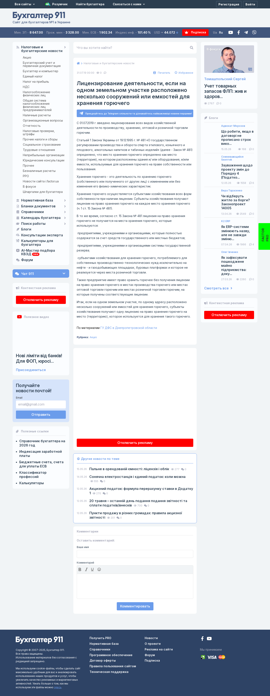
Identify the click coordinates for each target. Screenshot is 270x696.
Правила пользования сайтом (113, 666)
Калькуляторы (31, 483)
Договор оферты (103, 660)
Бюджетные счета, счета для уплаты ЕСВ (41, 464)
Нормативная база (37, 200)
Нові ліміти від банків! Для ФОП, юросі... (39, 358)
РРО (26, 176)
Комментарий (85, 562)
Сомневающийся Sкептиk (232, 158)
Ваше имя (83, 547)
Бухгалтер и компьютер (40, 71)
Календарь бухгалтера (41, 218)
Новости (151, 638)
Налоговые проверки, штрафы (39, 132)
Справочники (32, 212)
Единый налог (33, 76)
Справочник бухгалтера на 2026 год (42, 443)
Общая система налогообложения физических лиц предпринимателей (37, 105)
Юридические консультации (43, 160)
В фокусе (29, 186)
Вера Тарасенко (231, 190)
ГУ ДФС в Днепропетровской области (117, 328)
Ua (215, 32)
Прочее (28, 165)
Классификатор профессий (33, 474)
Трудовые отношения (39, 150)
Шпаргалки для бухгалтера (43, 192)
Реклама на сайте (159, 649)
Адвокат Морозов (233, 125)
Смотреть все (218, 288)
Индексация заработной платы (40, 453)
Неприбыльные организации (43, 155)
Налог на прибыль (36, 81)
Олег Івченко (229, 252)
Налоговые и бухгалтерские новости (41, 49)
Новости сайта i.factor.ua (41, 181)
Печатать (161, 72)
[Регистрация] (228, 4)
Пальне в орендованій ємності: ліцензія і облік (129, 469)
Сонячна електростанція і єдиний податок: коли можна (137, 477)
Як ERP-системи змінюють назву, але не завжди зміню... (235, 233)
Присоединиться (31, 370)
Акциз (27, 57)
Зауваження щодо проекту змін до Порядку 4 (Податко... (237, 171)
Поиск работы (33, 224)
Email (19, 397)
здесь (57, 687)
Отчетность (32, 125)
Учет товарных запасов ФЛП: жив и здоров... (225, 91)
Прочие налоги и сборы (40, 139)
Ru (221, 32)
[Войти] (250, 4)
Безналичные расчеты (39, 171)
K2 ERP (225, 221)
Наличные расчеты (37, 115)
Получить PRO (100, 638)
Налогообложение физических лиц (36, 93)
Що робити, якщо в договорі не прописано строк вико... (237, 138)
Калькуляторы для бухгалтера (37, 243)
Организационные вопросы (43, 120)
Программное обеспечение (111, 655)
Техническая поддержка (109, 672)
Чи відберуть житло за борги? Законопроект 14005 (235, 202)
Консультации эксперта (42, 235)
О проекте (153, 643)
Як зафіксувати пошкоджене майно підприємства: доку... (234, 266)
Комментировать (135, 606)
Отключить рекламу (40, 300)
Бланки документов (38, 206)
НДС (26, 87)
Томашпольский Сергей (225, 79)
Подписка (192, 32)
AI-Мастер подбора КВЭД (38, 252)
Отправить (40, 414)
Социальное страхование (42, 144)
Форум (27, 260)
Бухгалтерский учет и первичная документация (42, 64)
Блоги (26, 229)
